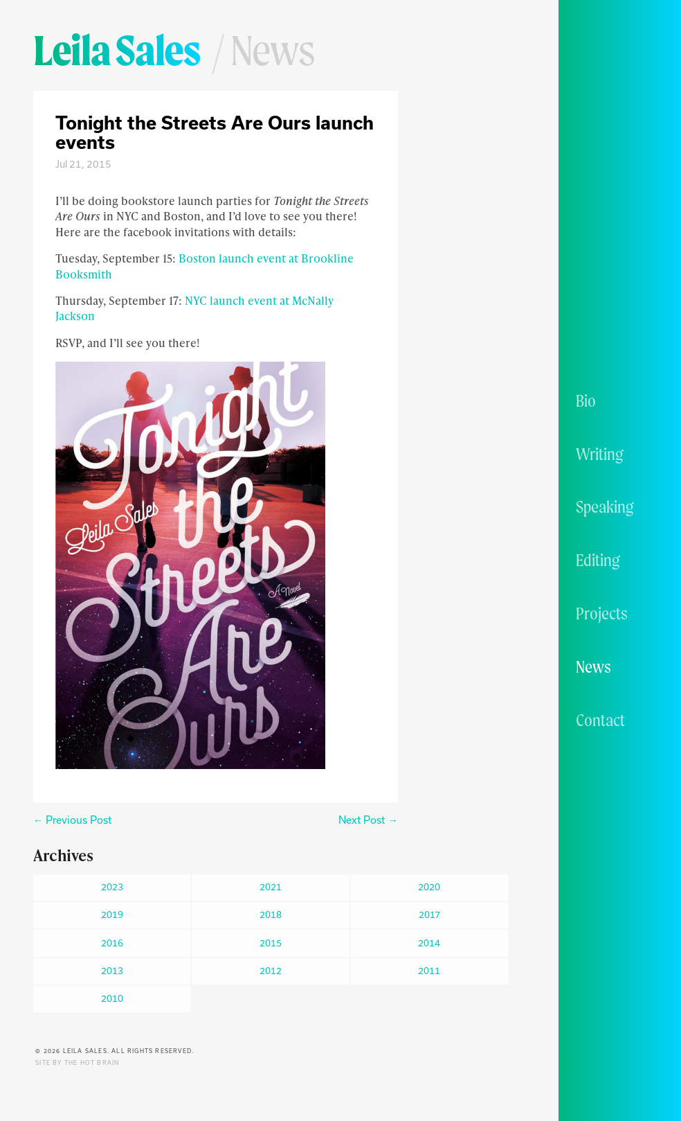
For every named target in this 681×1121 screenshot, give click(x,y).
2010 (112, 998)
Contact (600, 719)
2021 (271, 886)
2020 (429, 886)
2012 (271, 970)
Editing (598, 559)
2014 (429, 942)
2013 (112, 970)
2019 (112, 914)
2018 (271, 914)
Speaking (605, 506)
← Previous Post (72, 820)
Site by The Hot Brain (77, 1062)
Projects (602, 613)
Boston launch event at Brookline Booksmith (204, 265)
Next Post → (367, 820)
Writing (600, 453)
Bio (586, 400)
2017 (429, 914)
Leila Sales (116, 50)
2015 (271, 942)
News (593, 666)
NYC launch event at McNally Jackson (194, 308)
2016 (112, 942)
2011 (429, 970)
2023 (112, 886)
